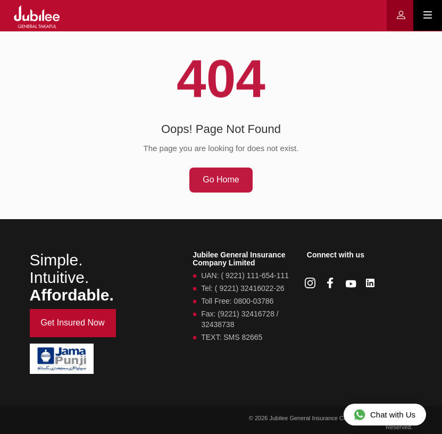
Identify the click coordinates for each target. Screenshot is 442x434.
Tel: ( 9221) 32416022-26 (242, 288)
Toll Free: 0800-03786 (237, 301)
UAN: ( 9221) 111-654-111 (245, 275)
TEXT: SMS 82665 (231, 337)
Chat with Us (384, 414)
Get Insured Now (73, 322)
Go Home (221, 179)
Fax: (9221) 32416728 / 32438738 (240, 319)
